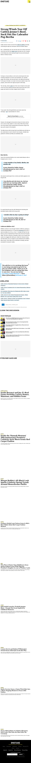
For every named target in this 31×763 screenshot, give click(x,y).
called (11, 85)
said (7, 111)
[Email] (27, 41)
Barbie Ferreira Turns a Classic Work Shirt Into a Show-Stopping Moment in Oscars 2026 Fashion (15, 690)
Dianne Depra (4, 40)
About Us (5, 750)
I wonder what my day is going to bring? (16, 214)
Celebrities (14, 746)
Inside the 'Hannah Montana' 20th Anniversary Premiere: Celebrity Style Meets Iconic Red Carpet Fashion (15, 438)
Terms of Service (17, 750)
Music (13, 748)
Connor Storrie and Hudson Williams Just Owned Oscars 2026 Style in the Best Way (14, 649)
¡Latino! (17, 748)
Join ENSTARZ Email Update (15, 752)
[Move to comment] (29, 41)
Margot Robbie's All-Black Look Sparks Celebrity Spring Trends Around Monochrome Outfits (15, 482)
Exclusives (9, 746)
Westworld (21, 230)
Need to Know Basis (13, 116)
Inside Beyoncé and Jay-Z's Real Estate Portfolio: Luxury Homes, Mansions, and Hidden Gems (15, 394)
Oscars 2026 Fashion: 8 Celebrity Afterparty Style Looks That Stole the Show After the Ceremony (14, 732)
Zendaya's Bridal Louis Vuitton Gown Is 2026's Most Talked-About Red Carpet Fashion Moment (15, 525)
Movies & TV (25, 746)
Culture (7, 25)
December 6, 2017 (21, 275)
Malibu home (14, 51)
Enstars (5, 1)
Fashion (2, 433)
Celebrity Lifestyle (4, 390)
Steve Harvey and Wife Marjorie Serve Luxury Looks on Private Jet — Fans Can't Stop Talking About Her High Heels (18, 318)
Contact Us (10, 750)
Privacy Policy (25, 750)
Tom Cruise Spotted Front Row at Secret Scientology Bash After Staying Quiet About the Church (17, 322)
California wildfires (21, 44)
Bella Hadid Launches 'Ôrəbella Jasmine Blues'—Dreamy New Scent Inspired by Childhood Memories (13, 608)
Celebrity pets (15, 304)
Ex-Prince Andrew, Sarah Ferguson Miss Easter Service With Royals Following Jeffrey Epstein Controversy (18, 336)
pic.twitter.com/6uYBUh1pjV (11, 273)
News (2, 563)
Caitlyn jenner (8, 304)
